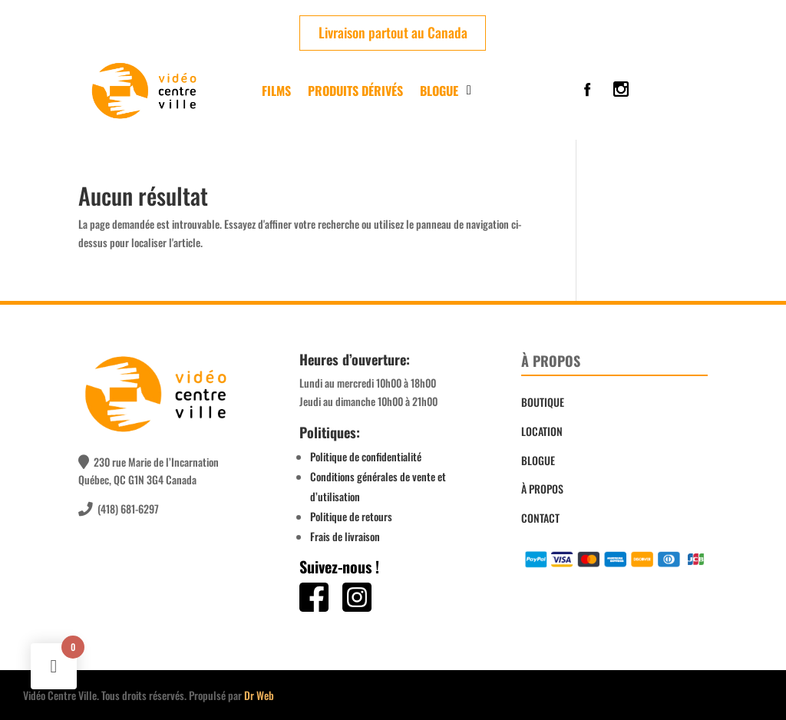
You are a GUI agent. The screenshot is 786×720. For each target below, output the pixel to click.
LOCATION (542, 431)
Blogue (439, 90)
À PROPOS (542, 489)
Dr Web (259, 695)
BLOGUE (538, 460)
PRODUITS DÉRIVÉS (355, 90)
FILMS (276, 90)
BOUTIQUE (542, 402)
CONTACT (540, 518)
